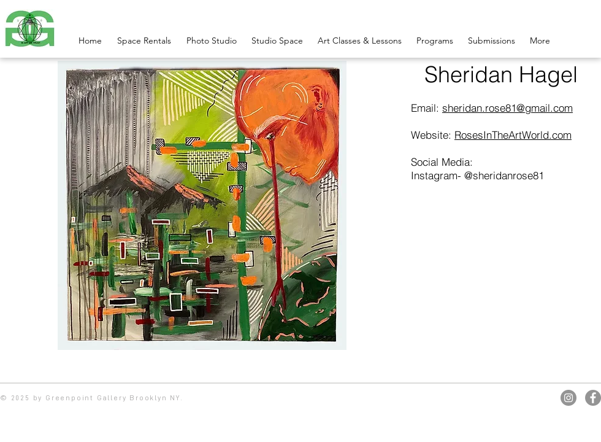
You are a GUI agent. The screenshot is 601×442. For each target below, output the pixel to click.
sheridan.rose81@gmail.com (507, 107)
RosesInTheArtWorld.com (513, 134)
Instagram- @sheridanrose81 (477, 175)
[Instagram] (568, 398)
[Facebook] (593, 398)
